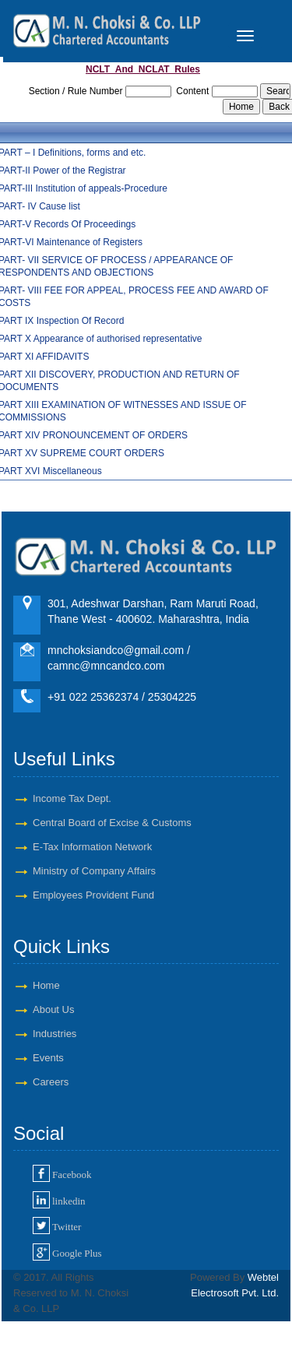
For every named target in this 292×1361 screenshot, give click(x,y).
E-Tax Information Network (92, 847)
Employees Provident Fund (93, 895)
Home (46, 985)
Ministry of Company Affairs (94, 871)
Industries (54, 1033)
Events (48, 1058)
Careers (51, 1082)
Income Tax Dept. (72, 798)
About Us (53, 1009)
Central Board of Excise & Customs (112, 822)
